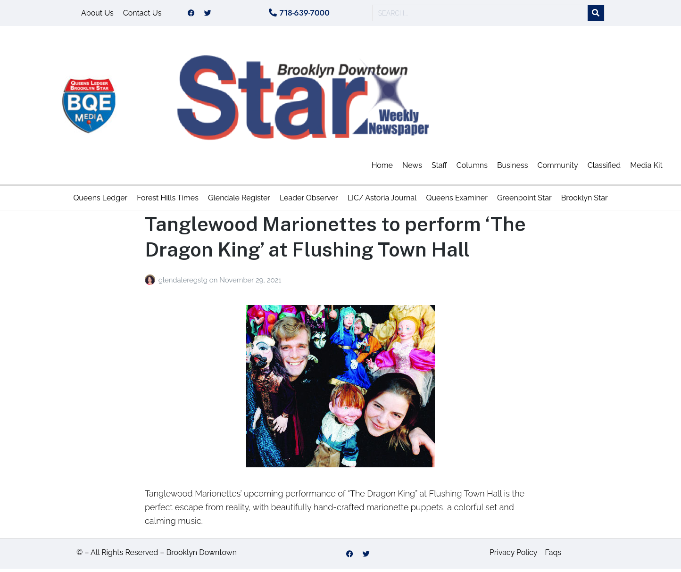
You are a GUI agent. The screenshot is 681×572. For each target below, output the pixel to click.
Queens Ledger (100, 201)
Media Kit (646, 168)
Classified (604, 168)
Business (512, 168)
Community (557, 168)
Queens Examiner (456, 201)
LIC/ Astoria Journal (382, 201)
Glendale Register (239, 201)
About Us (97, 14)
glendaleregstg (183, 283)
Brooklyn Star (584, 201)
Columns (472, 168)
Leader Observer (309, 201)
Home (382, 168)
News (412, 168)
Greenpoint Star (524, 201)
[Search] (596, 15)
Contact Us (142, 14)
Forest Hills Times (168, 201)
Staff (439, 168)
